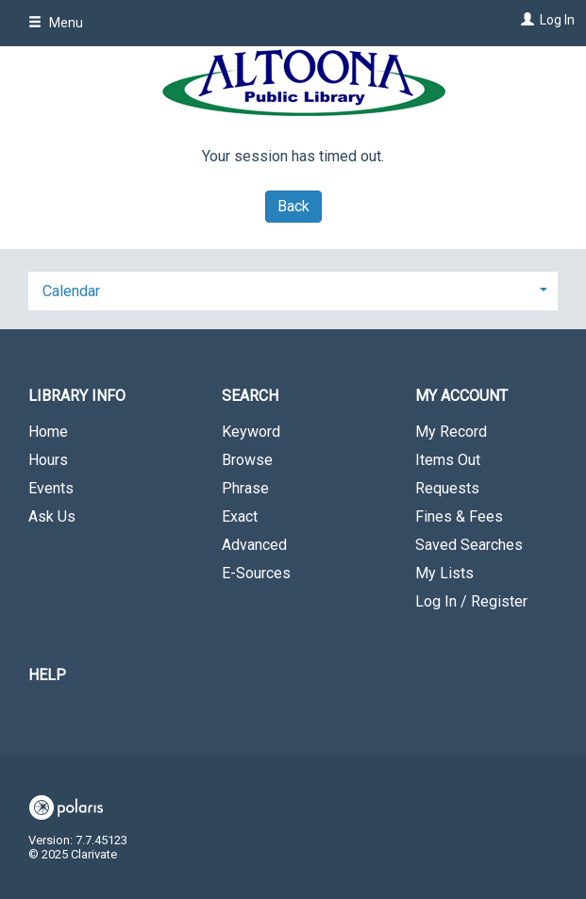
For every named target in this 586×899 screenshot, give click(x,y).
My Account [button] (461, 396)
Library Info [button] (77, 396)
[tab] (293, 289)
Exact (240, 516)
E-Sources (256, 573)
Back (293, 206)
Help (47, 675)
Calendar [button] (71, 291)
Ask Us (51, 516)
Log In (557, 19)
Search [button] (250, 396)
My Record (451, 432)
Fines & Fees (459, 516)
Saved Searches (469, 545)
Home (48, 432)
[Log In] (525, 19)
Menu (55, 22)
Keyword (251, 432)
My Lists (444, 573)
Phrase (245, 488)
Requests (447, 488)
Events (51, 488)
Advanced (254, 545)
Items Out (447, 460)
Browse (247, 460)
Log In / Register (471, 601)
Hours (48, 460)
